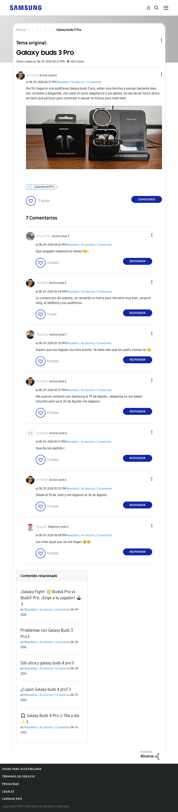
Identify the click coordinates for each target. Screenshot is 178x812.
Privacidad (10, 784)
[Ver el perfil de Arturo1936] (44, 236)
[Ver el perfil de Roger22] (42, 527)
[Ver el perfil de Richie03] (32, 75)
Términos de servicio (18, 776)
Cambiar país (12, 799)
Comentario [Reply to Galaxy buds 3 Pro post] (146, 199)
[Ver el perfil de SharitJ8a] (42, 334)
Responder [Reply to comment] (137, 261)
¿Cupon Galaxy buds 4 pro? (44, 689)
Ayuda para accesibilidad (21, 769)
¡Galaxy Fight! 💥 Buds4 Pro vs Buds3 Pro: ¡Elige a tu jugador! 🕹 (50, 594)
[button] (154, 74)
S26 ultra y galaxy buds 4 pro (45, 663)
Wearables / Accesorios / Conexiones (78, 82)
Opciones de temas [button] (154, 40)
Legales (8, 791)
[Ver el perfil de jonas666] (42, 433)
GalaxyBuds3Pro (44, 187)
